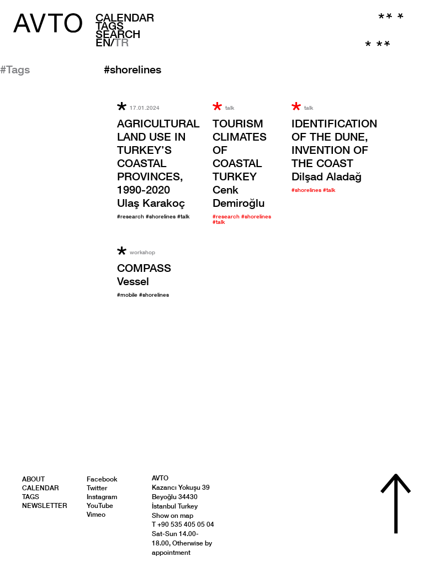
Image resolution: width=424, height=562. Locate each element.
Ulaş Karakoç (158, 162)
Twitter (97, 488)
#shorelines (161, 216)
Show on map (172, 515)
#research (131, 216)
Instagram (102, 497)
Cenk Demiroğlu (240, 162)
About (33, 479)
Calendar (125, 17)
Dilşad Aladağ (334, 149)
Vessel (144, 274)
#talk (183, 216)
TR (121, 42)
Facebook (102, 479)
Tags (110, 25)
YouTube (100, 505)
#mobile (128, 294)
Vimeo (96, 514)
